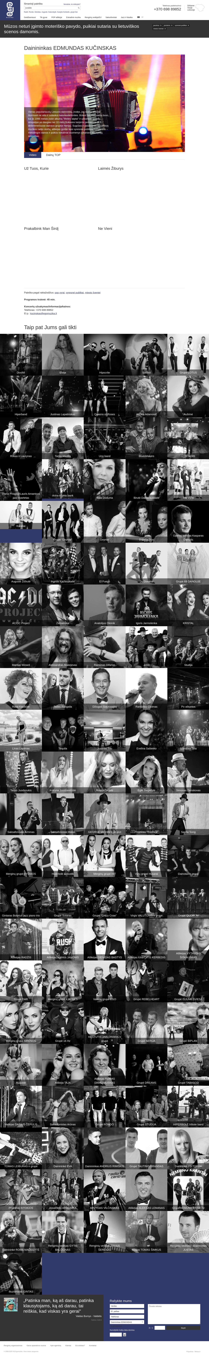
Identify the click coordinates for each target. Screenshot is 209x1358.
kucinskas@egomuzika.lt (43, 313)
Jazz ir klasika (127, 17)
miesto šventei (158, 29)
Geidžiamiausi (30, 17)
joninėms (167, 25)
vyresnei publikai (181, 25)
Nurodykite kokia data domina (122, 1330)
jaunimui (156, 25)
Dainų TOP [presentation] (53, 155)
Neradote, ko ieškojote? (72, 4)
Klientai (68, 1346)
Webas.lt (197, 1351)
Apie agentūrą (55, 1346)
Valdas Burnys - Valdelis (88, 1316)
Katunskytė (52, 12)
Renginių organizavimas (13, 1346)
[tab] (32, 155)
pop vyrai (60, 292)
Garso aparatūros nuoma (36, 1346)
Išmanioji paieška (33, 3)
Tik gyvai (43, 17)
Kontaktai (92, 1346)
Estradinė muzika (73, 17)
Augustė (44, 12)
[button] (127, 1322)
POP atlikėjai (56, 17)
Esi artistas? (80, 1346)
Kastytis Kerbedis (63, 12)
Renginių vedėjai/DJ (93, 17)
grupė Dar (74, 12)
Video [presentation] (32, 155)
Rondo (31, 12)
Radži (26, 12)
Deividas (38, 12)
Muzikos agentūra (10, 10)
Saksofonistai (111, 17)
